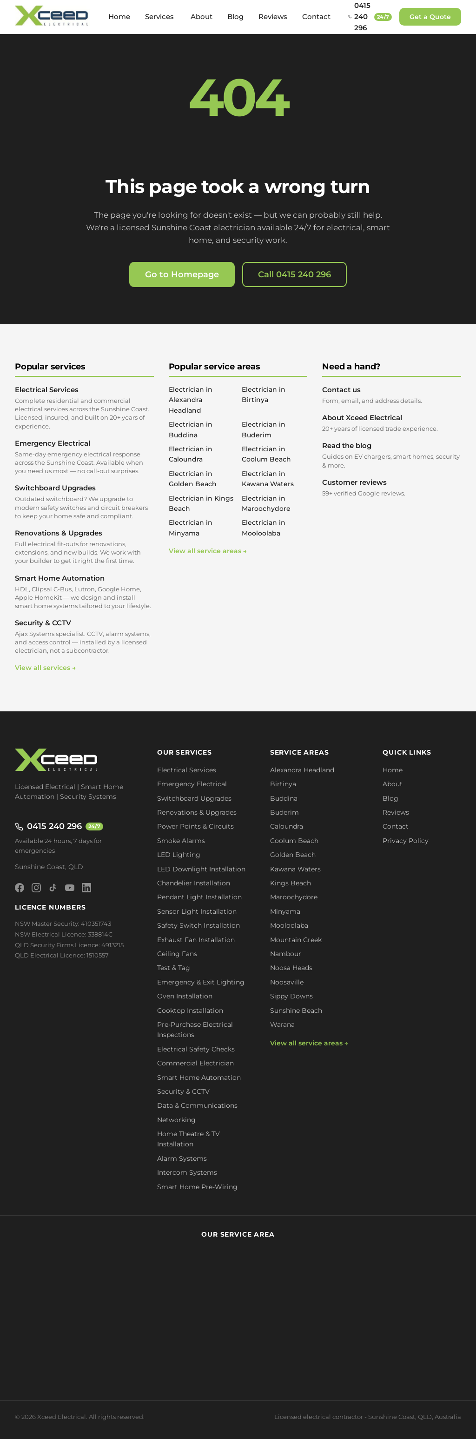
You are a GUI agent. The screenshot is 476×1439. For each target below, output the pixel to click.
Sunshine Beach (296, 1010)
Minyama (285, 911)
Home (119, 16)
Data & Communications (197, 1105)
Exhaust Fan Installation (196, 940)
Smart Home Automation (84, 592)
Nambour (285, 954)
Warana (282, 1024)
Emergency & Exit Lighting (201, 982)
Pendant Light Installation (199, 897)
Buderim (284, 812)
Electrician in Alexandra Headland (190, 400)
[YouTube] (69, 887)
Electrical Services (84, 407)
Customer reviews (391, 487)
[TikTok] (53, 887)
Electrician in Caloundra (190, 454)
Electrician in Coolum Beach (266, 454)
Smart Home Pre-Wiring (197, 1187)
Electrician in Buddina (190, 429)
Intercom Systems (187, 1172)
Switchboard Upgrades (84, 501)
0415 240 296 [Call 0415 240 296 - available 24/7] (59, 826)
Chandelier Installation (193, 883)
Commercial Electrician (195, 1063)
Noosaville (287, 982)
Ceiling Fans (177, 954)
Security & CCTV (84, 636)
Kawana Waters (295, 869)
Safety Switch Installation (198, 925)
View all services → (45, 667)
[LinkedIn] (86, 887)
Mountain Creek (296, 940)
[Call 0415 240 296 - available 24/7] (370, 16)
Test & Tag (173, 968)
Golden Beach (293, 854)
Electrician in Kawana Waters (268, 478)
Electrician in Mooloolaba (263, 527)
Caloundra (286, 826)
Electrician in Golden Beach (193, 478)
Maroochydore (293, 897)
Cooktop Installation (190, 1010)
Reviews (272, 16)
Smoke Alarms (181, 841)
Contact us (391, 395)
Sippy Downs (291, 996)
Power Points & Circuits (195, 826)
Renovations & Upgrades (84, 547)
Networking (176, 1120)
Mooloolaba (289, 925)
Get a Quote (430, 17)
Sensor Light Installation (197, 911)
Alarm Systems (182, 1158)
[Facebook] (19, 887)
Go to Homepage (182, 274)
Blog (235, 16)
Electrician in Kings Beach (201, 503)
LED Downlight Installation (201, 869)
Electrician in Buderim (263, 429)
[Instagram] (36, 887)
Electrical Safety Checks (196, 1049)
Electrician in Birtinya (263, 394)
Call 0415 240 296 (294, 274)
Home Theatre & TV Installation (188, 1139)
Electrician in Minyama (190, 527)
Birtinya (283, 784)
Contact (316, 16)
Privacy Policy (406, 841)
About (201, 16)
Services (159, 16)
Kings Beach (290, 883)
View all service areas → (208, 551)
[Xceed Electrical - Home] (53, 17)
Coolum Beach (294, 841)
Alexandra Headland (302, 770)
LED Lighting (178, 854)
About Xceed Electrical (391, 423)
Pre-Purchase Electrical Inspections (195, 1029)
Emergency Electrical (84, 457)
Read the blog (391, 455)
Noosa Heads (291, 968)
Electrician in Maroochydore (266, 503)
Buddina (284, 798)
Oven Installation (184, 996)
